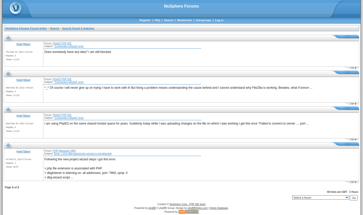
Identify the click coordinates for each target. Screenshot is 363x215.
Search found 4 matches (78, 28)
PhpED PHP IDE (62, 43)
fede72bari (23, 44)
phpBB (152, 208)
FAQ (157, 20)
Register (145, 20)
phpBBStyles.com (198, 208)
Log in (219, 20)
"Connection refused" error (69, 46)
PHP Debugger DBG (64, 150)
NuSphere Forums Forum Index (26, 28)
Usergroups (203, 20)
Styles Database (219, 208)
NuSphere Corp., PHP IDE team (188, 204)
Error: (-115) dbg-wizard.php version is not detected (82, 153)
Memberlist (184, 20)
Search (168, 20)
